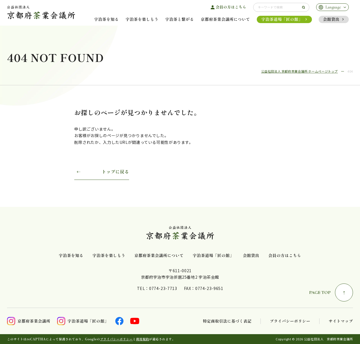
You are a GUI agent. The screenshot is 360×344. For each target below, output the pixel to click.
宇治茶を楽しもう (141, 19)
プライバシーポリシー (290, 321)
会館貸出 (331, 19)
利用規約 (142, 339)
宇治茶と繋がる (179, 19)
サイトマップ (340, 321)
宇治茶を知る (106, 19)
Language (333, 7)
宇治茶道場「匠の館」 (281, 19)
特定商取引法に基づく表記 (227, 321)
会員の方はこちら (231, 7)
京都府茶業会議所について (225, 19)
